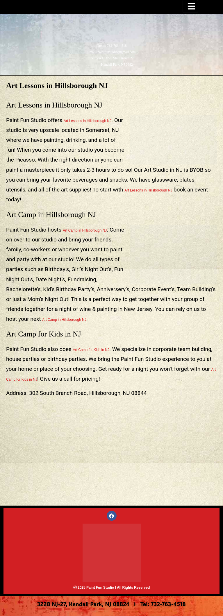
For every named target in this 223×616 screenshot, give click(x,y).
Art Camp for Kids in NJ (91, 350)
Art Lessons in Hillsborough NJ (87, 121)
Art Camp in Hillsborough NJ (85, 230)
